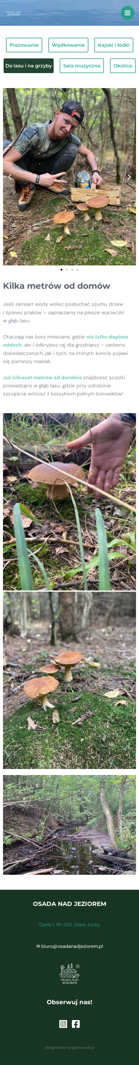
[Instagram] (63, 1023)
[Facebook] (75, 1023)
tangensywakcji (80, 1047)
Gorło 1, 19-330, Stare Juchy (69, 925)
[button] (9, 177)
